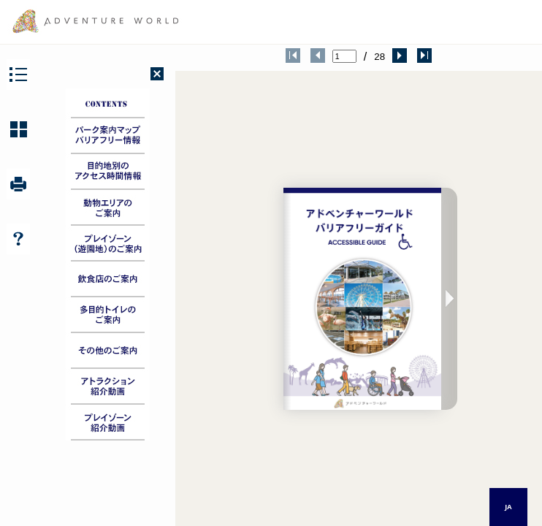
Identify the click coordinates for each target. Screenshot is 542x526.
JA (508, 506)
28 (379, 56)
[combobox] (508, 507)
